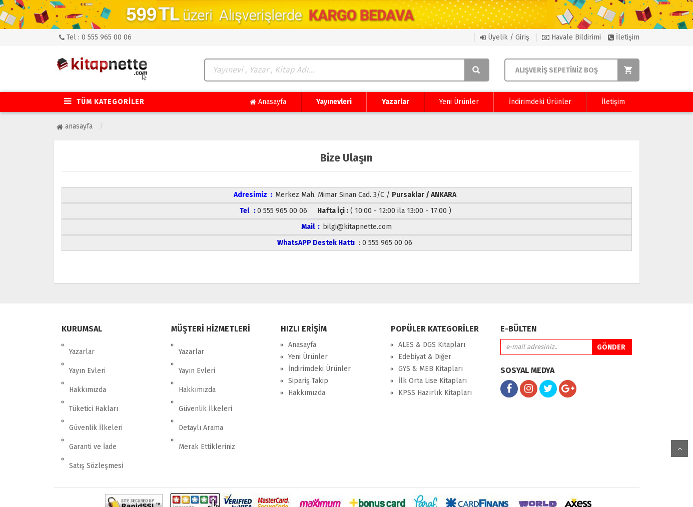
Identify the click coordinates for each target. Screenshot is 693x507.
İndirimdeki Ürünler (540, 102)
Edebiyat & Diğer (424, 356)
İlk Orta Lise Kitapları (432, 380)
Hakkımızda (87, 368)
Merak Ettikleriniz (207, 404)
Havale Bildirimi (571, 37)
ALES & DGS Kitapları (431, 344)
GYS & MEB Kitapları (430, 368)
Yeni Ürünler (459, 102)
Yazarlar (395, 102)
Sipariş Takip (308, 380)
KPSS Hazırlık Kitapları (435, 392)
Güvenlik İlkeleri (96, 392)
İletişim (623, 37)
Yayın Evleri (87, 356)
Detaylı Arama (201, 392)
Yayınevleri (334, 102)
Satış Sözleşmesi (96, 416)
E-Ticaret (336, 492)
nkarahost (303, 492)
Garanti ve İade (93, 404)
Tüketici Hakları (93, 380)
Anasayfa (268, 102)
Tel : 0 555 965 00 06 (95, 37)
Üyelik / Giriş (504, 37)
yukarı (679, 448)
